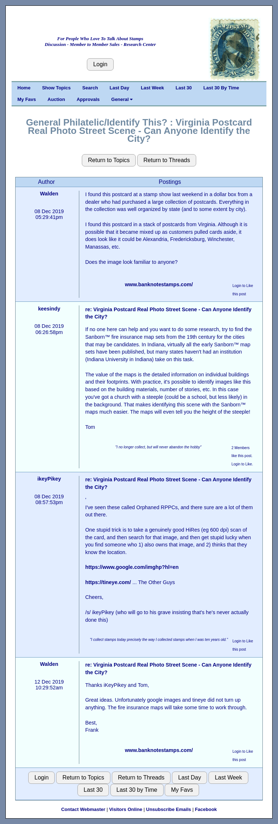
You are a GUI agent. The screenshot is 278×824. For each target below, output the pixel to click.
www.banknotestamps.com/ (159, 284)
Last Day (119, 87)
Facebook (206, 809)
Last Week (152, 87)
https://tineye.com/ (108, 582)
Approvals (88, 99)
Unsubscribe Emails (168, 809)
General (121, 99)
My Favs (26, 99)
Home (23, 87)
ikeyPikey (49, 479)
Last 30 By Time (221, 87)
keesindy (49, 309)
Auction (56, 99)
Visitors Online (125, 809)
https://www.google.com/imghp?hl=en (131, 567)
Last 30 (184, 87)
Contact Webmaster (83, 809)
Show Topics (56, 87)
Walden (49, 194)
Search (90, 87)
